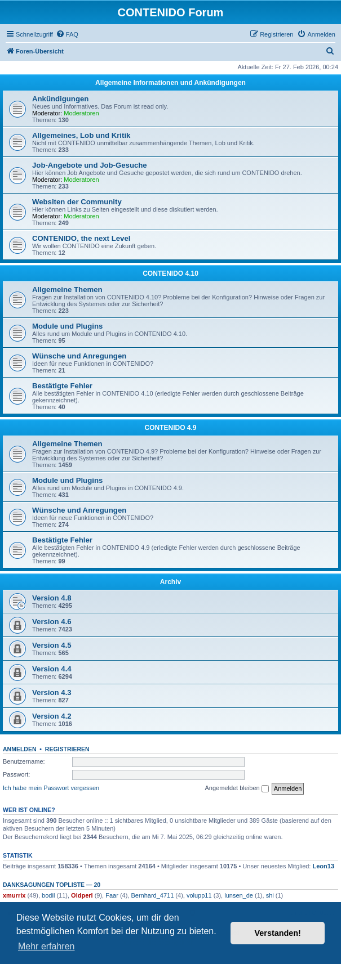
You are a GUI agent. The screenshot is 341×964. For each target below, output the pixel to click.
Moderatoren (81, 113)
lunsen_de (238, 895)
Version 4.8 (52, 598)
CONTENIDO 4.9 (170, 428)
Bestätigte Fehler (62, 386)
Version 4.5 (52, 645)
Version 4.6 (52, 621)
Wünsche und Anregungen (79, 356)
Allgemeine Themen (67, 289)
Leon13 (324, 866)
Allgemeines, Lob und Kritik (81, 135)
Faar (111, 895)
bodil (48, 895)
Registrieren (67, 749)
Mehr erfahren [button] (46, 946)
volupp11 (199, 895)
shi (270, 895)
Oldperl (82, 895)
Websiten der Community (77, 202)
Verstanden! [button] (278, 933)
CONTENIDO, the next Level (81, 238)
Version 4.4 (52, 669)
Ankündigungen (60, 99)
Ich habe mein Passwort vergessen (51, 787)
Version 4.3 (52, 692)
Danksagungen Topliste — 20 (51, 884)
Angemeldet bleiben (236, 788)
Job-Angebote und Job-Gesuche (89, 165)
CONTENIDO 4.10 (170, 273)
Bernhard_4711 (152, 895)
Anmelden (20, 749)
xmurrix (14, 895)
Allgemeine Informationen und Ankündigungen (170, 83)
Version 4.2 (52, 716)
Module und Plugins (67, 326)
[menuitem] (67, 34)
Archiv (170, 582)
